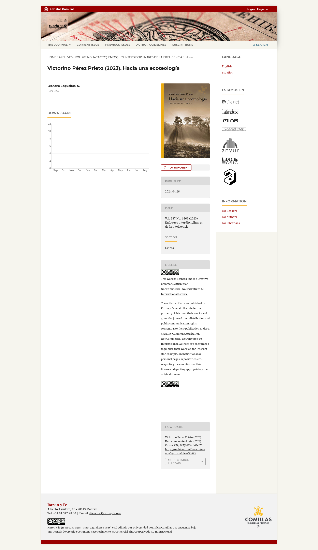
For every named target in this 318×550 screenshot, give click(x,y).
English (227, 66)
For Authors (229, 217)
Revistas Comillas (61, 9)
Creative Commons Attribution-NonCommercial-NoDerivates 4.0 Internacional (181, 339)
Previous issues (117, 44)
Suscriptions (182, 44)
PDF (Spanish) (178, 167)
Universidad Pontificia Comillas (152, 527)
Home (51, 57)
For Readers (229, 211)
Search (260, 44)
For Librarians (231, 223)
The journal (57, 44)
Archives (66, 57)
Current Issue (88, 44)
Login (251, 9)
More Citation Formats (178, 461)
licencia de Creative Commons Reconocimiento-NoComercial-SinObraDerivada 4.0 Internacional (112, 531)
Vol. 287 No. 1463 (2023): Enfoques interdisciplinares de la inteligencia (128, 57)
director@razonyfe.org (105, 513)
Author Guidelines (151, 44)
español (227, 72)
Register (263, 9)
